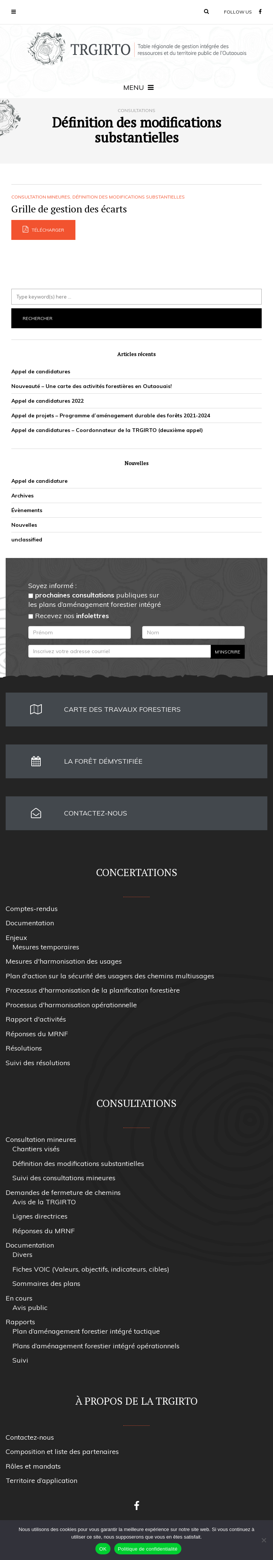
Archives (22, 495)
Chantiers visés (36, 1149)
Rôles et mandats (33, 1466)
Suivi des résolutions (38, 1062)
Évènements (26, 510)
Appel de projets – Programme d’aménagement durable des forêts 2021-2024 (110, 415)
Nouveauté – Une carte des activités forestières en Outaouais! (91, 386)
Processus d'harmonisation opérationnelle (71, 1005)
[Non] (263, 1540)
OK (102, 1549)
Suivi (20, 1360)
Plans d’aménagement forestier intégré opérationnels (95, 1346)
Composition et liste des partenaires (62, 1451)
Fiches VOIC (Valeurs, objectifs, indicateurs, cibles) (90, 1269)
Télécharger (43, 229)
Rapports (20, 1321)
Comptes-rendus (32, 908)
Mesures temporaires (45, 947)
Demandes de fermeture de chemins (63, 1192)
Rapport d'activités (36, 1019)
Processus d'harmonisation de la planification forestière (93, 990)
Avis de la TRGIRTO (44, 1202)
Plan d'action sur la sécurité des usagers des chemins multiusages (110, 976)
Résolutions (24, 1048)
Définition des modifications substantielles (128, 197)
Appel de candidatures (40, 371)
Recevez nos (68, 615)
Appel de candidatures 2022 (47, 400)
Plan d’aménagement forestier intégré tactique (86, 1331)
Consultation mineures (40, 197)
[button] (206, 11)
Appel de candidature (39, 481)
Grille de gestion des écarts (69, 208)
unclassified (26, 539)
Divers (22, 1254)
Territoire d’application (41, 1480)
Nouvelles (24, 525)
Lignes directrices (39, 1216)
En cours (19, 1298)
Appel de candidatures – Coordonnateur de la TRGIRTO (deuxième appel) (107, 430)
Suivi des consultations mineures (63, 1177)
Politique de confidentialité (148, 1549)
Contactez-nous (30, 1437)
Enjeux (16, 937)
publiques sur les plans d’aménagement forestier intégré (94, 600)
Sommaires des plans (46, 1283)
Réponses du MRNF (37, 1033)
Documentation (30, 923)
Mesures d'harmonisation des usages (64, 961)
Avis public (30, 1307)
